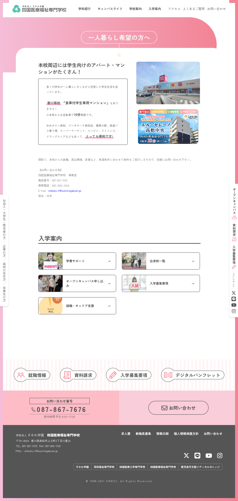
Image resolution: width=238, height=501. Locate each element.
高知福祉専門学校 (104, 467)
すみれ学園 (82, 467)
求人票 (125, 433)
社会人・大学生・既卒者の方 (4, 219)
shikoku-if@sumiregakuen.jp (64, 190)
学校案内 (135, 8)
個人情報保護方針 (186, 433)
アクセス (174, 8)
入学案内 (155, 8)
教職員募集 (143, 433)
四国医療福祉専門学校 (163, 467)
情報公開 (162, 433)
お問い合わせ (216, 8)
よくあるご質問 (194, 8)
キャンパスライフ (110, 8)
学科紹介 (84, 8)
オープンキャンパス (234, 201)
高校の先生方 (4, 271)
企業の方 (4, 251)
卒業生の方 (4, 294)
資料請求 (234, 230)
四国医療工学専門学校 (132, 467)
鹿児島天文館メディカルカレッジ (200, 467)
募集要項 (234, 255)
